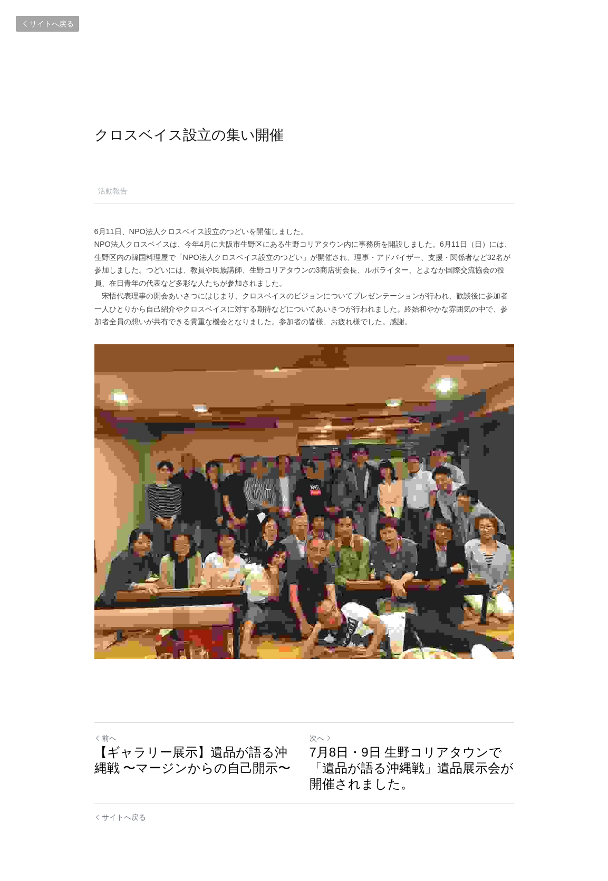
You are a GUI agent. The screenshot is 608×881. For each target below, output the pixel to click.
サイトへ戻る (47, 24)
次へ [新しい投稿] (321, 738)
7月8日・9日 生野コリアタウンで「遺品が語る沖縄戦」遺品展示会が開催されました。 (412, 768)
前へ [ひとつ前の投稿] (105, 738)
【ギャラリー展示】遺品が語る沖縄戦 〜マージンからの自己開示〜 (192, 760)
